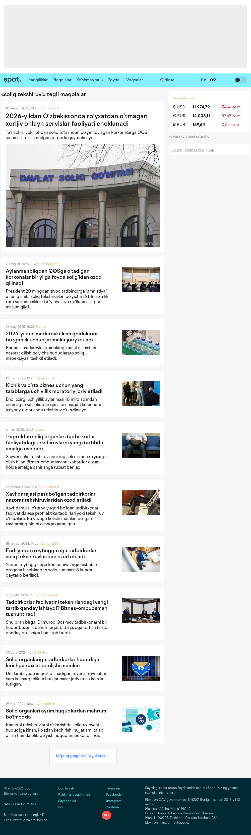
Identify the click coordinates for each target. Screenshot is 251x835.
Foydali (114, 79)
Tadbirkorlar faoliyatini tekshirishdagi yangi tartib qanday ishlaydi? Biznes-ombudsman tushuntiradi (57, 608)
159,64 (199, 124)
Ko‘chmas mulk (89, 79)
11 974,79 (201, 107)
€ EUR (179, 115)
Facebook (111, 795)
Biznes (41, 327)
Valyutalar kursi (184, 98)
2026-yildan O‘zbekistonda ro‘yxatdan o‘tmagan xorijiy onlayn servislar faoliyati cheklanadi (77, 119)
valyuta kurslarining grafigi (191, 136)
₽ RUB (179, 124)
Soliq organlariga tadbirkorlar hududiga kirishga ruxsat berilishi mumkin (52, 662)
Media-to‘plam (194, 150)
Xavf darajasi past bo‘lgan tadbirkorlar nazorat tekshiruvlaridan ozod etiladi (51, 497)
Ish (60, 807)
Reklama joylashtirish (74, 795)
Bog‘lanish (66, 788)
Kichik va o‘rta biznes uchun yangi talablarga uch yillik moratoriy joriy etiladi (54, 388)
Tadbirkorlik (49, 595)
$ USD (179, 107)
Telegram (111, 788)
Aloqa (210, 150)
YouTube (110, 807)
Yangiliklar (38, 79)
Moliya (43, 652)
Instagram (111, 801)
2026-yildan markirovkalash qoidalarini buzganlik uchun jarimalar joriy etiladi (51, 337)
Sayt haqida (67, 801)
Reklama (176, 150)
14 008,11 (201, 115)
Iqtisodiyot (48, 264)
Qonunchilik (50, 108)
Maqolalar (62, 79)
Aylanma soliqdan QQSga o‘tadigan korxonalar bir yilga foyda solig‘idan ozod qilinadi (54, 277)
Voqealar (134, 79)
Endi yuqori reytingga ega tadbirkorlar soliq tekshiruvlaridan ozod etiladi (51, 553)
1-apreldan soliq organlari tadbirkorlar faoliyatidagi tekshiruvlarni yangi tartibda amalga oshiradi (54, 442)
